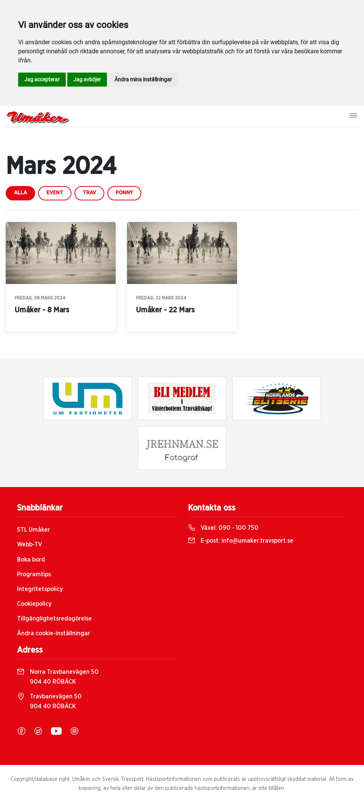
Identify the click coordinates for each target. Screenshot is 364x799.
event (54, 192)
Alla (20, 192)
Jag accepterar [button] (42, 79)
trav (89, 192)
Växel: (223, 528)
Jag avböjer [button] (87, 79)
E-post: (240, 541)
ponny (124, 192)
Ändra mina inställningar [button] (143, 79)
